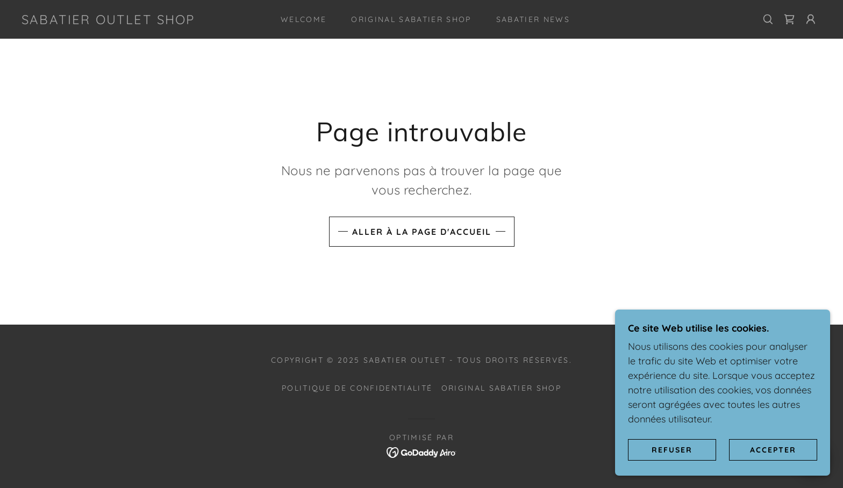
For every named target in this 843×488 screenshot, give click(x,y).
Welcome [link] (303, 19)
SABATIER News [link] (533, 19)
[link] (108, 21)
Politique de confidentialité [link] (357, 388)
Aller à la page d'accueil (421, 231)
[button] (810, 19)
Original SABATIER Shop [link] (411, 19)
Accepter (773, 449)
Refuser (672, 449)
